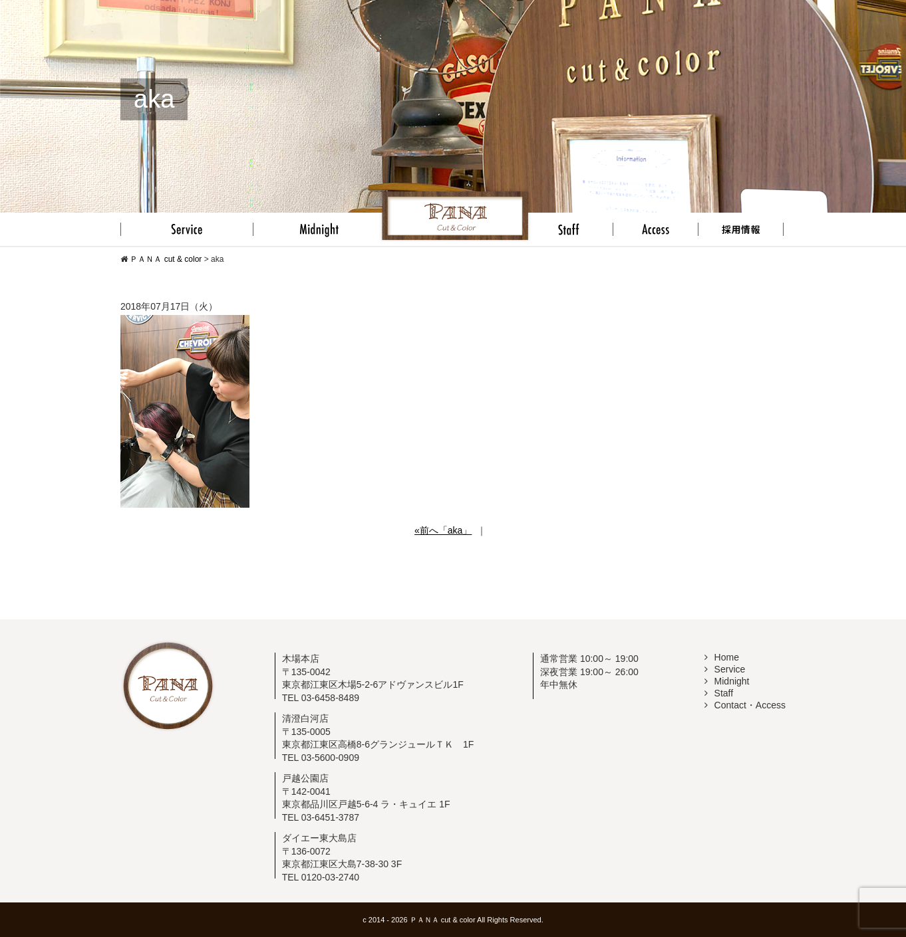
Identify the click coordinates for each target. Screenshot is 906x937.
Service (725, 669)
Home (721, 657)
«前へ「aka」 (443, 530)
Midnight (727, 681)
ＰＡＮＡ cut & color (443, 920)
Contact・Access (745, 705)
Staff (719, 693)
